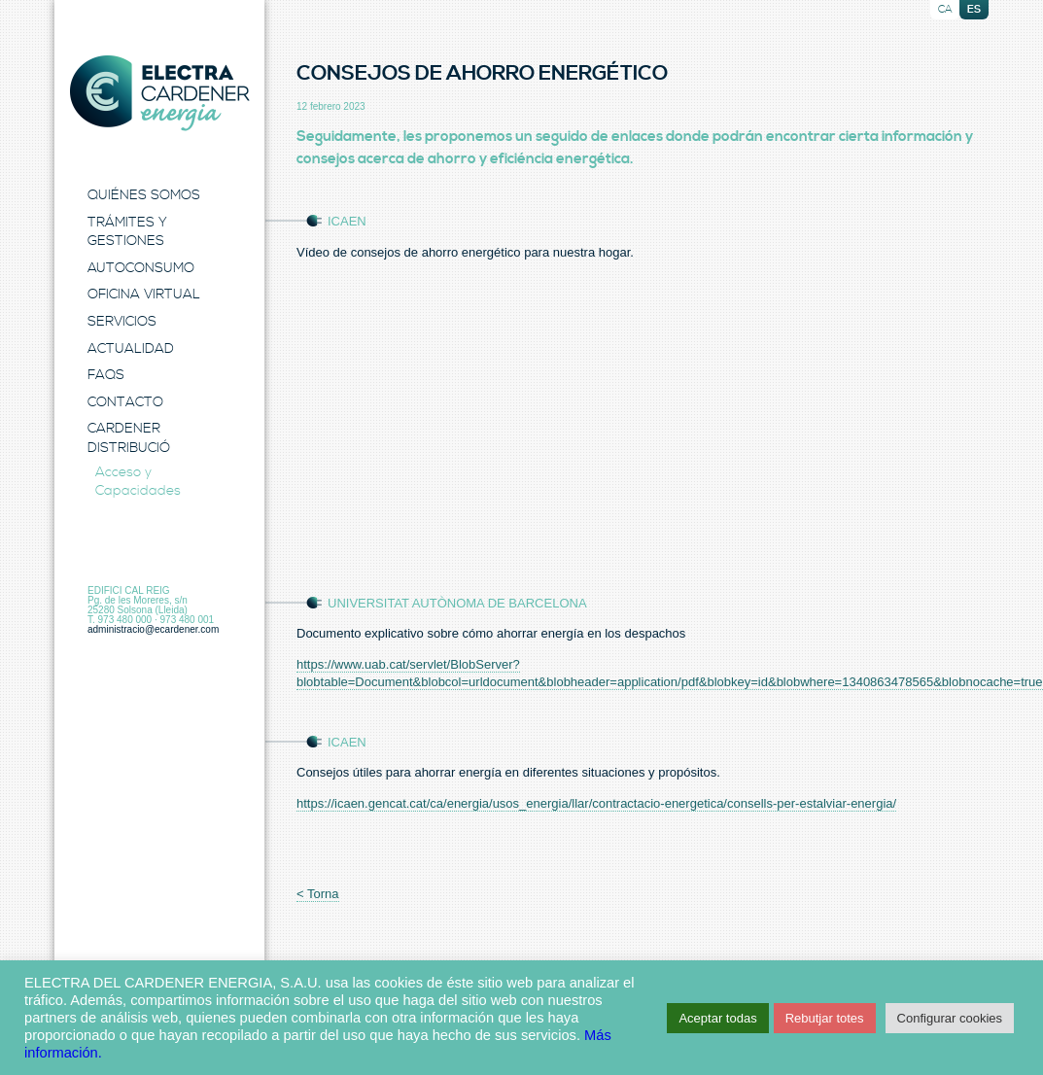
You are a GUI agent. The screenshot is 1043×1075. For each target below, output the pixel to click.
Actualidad (130, 349)
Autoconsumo (140, 268)
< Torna (317, 893)
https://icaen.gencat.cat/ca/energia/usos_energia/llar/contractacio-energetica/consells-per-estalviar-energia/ (596, 803)
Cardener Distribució (128, 438)
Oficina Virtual (143, 294)
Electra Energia (159, 93)
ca (945, 10)
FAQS (105, 375)
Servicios (121, 321)
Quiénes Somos (143, 195)
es (974, 10)
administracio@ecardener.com (153, 629)
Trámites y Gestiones (127, 232)
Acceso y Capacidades (138, 482)
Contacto (125, 402)
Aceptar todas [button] (717, 1018)
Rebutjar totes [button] (824, 1018)
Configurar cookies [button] (949, 1018)
